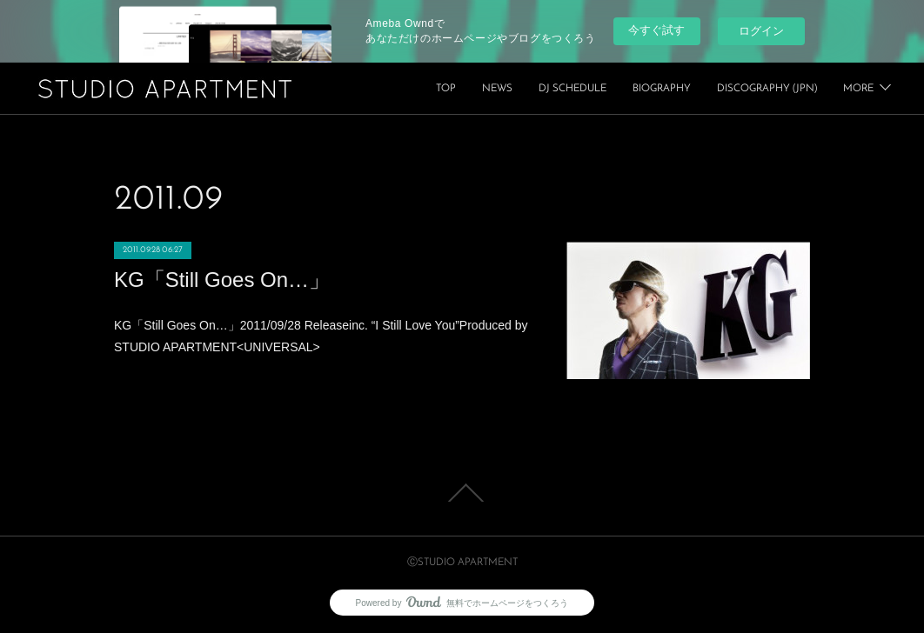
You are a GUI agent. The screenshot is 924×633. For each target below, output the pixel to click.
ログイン (761, 30)
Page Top (462, 493)
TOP (572, 88)
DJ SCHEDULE (699, 88)
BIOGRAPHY (788, 88)
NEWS (623, 88)
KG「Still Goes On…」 (222, 279)
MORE (858, 88)
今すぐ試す (656, 30)
